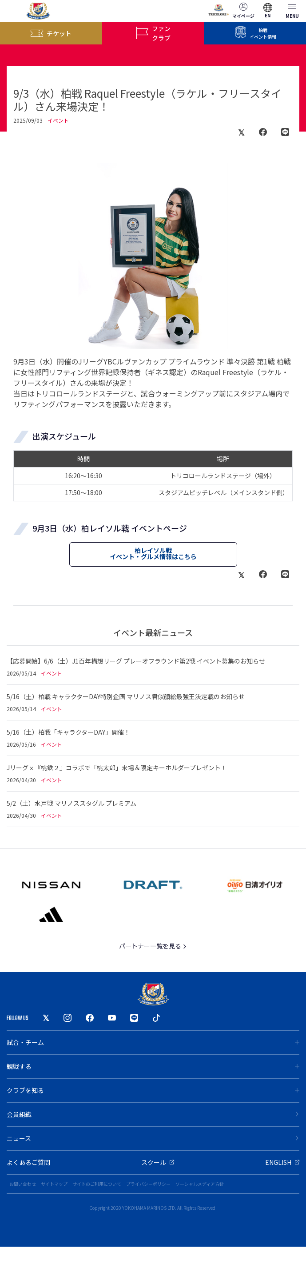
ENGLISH (282, 1162)
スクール (157, 1162)
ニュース (153, 1138)
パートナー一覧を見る (153, 945)
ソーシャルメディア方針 (199, 1183)
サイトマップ (54, 1183)
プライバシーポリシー (148, 1183)
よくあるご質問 (28, 1162)
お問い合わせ (22, 1183)
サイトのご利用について (96, 1183)
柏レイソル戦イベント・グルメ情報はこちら (153, 553)
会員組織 (153, 1114)
